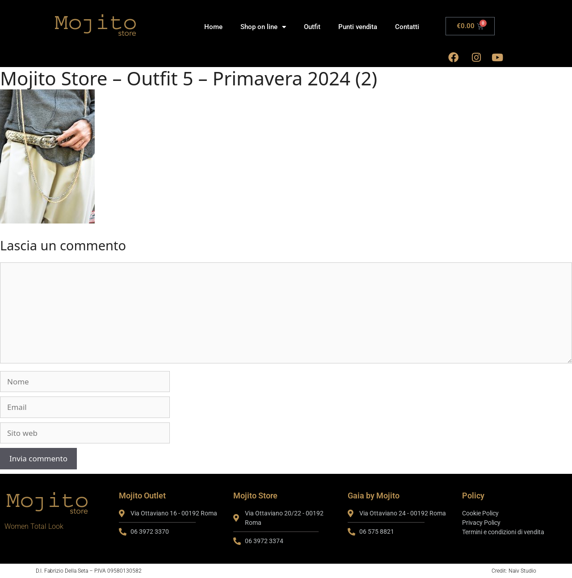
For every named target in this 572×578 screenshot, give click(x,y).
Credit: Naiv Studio (514, 571)
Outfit (312, 27)
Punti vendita (357, 27)
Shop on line (263, 27)
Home (213, 27)
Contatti (407, 27)
